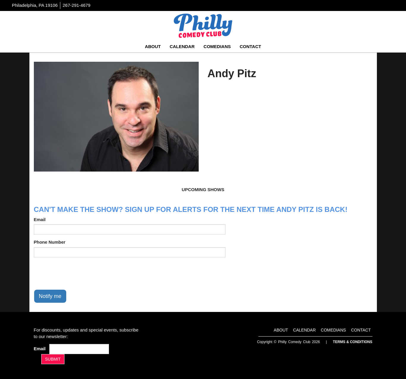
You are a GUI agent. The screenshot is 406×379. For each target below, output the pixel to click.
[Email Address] (79, 349)
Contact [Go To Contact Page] (250, 46)
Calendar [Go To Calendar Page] (182, 46)
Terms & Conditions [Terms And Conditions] (352, 342)
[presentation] (79, 273)
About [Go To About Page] (153, 46)
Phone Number (50, 242)
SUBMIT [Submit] (53, 359)
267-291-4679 (76, 5)
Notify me (50, 296)
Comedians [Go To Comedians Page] (217, 46)
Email (40, 219)
